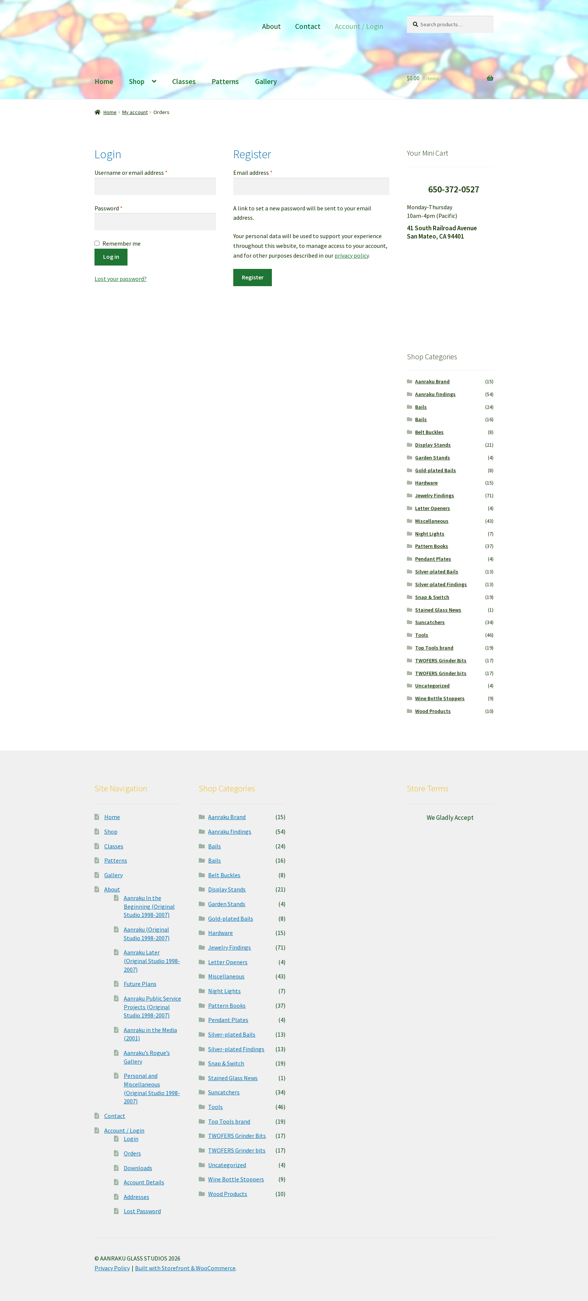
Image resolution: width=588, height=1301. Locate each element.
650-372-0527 (453, 189)
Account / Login (359, 26)
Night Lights (429, 533)
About (271, 26)
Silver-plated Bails (436, 571)
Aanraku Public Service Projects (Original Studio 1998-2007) (152, 1007)
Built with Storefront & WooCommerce (185, 1268)
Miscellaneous (431, 521)
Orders (132, 1153)
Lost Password (142, 1211)
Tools (421, 635)
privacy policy (351, 255)
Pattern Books (431, 546)
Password (119, 208)
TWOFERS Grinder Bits (440, 660)
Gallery (266, 81)
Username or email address (142, 172)
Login (131, 1138)
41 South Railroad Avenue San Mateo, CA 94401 (442, 232)
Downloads (138, 1168)
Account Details (144, 1182)
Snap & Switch (432, 597)
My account (135, 112)
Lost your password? (120, 278)
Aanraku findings (435, 394)
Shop (136, 81)
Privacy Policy (112, 1268)
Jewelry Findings (434, 495)
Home (103, 81)
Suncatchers (430, 622)
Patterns (225, 81)
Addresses (136, 1196)
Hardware (426, 482)
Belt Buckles (429, 432)
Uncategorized (432, 685)
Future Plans (140, 983)
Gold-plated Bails (435, 470)
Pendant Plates (433, 558)
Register (253, 277)
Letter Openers (432, 508)
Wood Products (433, 711)
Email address (264, 172)
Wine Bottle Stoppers (440, 698)
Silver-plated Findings (441, 584)
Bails (421, 407)
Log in (111, 256)
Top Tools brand (434, 647)
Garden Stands (432, 457)
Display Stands (433, 444)
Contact (308, 26)
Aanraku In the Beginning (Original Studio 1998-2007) (149, 906)
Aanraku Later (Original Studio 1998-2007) (152, 960)
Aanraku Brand (432, 381)
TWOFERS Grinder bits (440, 673)
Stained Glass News (438, 609)
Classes (184, 81)
